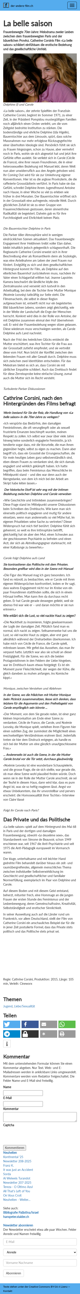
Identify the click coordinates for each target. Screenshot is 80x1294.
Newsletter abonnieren (18, 1225)
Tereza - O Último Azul (18, 1187)
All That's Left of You (16, 1191)
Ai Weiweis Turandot (16, 1178)
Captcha (8, 1125)
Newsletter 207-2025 (17, 1182)
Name (7, 1087)
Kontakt (7, 1291)
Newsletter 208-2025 (17, 1161)
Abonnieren (13, 1273)
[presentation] (35, 1136)
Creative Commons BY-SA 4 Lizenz (48, 1286)
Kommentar (11, 1109)
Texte (6, 1286)
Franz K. (8, 1165)
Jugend (8, 1006)
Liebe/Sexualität (24, 1006)
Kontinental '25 (13, 1157)
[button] (11, 1024)
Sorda (7, 1174)
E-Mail (7, 1098)
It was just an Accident (18, 1170)
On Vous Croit (12, 1195)
